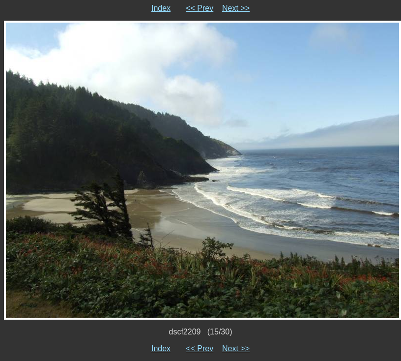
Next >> (236, 8)
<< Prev (199, 8)
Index (161, 8)
